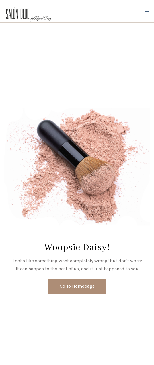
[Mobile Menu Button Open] (147, 11)
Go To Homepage (77, 286)
